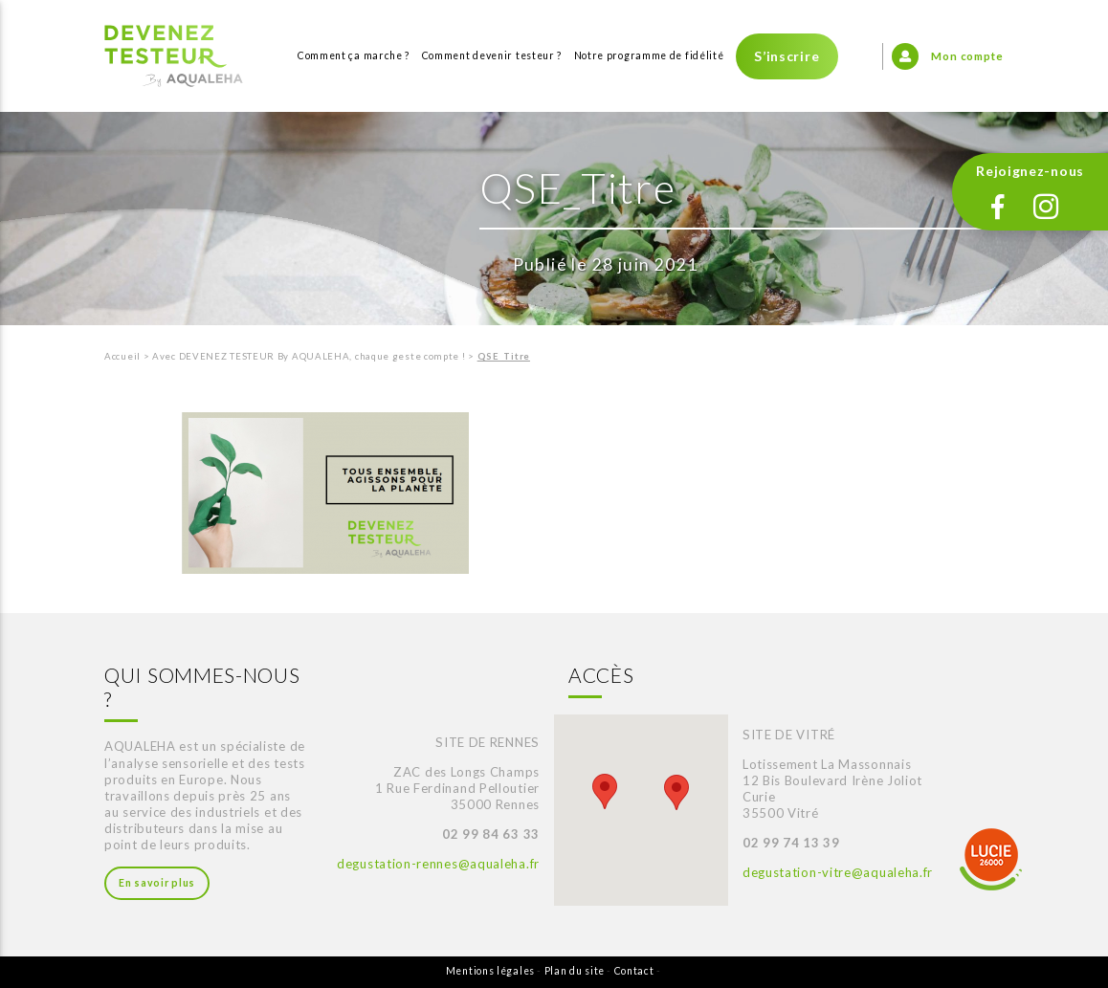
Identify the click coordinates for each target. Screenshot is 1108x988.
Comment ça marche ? (354, 55)
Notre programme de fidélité (649, 55)
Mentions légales (490, 971)
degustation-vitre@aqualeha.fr (837, 872)
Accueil (122, 356)
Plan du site (574, 971)
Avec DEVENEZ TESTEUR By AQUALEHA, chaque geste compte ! (309, 356)
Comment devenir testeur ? (492, 55)
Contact (634, 971)
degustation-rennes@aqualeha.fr (438, 863)
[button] (604, 791)
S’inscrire (786, 56)
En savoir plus (157, 883)
